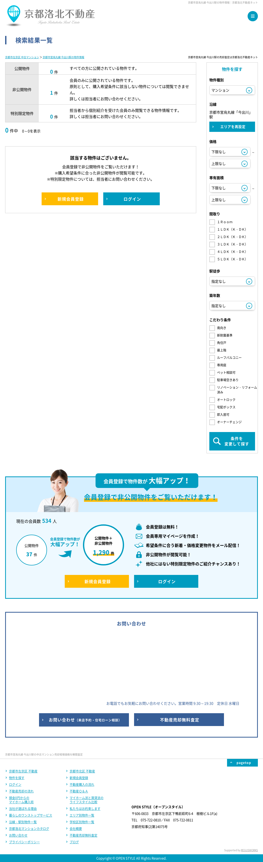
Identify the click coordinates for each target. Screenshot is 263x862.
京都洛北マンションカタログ (29, 828)
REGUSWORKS (249, 850)
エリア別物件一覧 (82, 815)
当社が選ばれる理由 (23, 808)
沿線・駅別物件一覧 (23, 822)
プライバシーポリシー (24, 842)
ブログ (74, 842)
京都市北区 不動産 (82, 771)
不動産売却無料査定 (83, 835)
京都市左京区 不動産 (23, 771)
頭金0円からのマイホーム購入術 (21, 800)
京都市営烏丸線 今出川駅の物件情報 (63, 57)
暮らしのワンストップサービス (30, 815)
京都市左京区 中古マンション (22, 57)
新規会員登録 (79, 778)
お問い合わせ (18, 835)
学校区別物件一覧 (82, 822)
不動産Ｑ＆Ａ (79, 791)
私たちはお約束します (85, 808)
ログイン (15, 784)
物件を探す (16, 778)
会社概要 (76, 828)
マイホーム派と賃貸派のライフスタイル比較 (87, 800)
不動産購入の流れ (82, 784)
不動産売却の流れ (21, 791)
